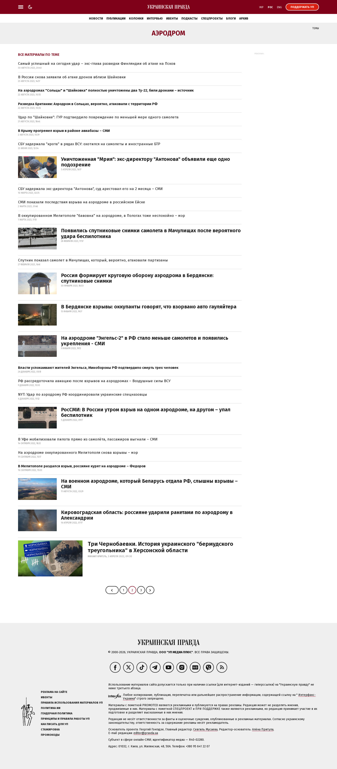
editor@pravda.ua (145, 733)
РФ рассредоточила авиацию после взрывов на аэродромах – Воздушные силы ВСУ (94, 381)
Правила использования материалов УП (72, 702)
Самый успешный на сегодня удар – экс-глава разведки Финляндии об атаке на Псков (96, 63)
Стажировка (50, 729)
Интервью (155, 18)
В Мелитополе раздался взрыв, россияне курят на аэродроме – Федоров (82, 466)
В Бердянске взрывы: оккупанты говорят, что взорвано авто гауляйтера (148, 307)
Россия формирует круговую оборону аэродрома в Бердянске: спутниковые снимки (137, 278)
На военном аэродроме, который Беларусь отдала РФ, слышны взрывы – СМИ (149, 484)
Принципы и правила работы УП (65, 718)
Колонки (136, 18)
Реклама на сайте (54, 692)
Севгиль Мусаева (205, 729)
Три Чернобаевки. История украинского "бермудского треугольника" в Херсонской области (160, 547)
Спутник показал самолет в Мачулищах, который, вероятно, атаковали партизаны (93, 260)
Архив (243, 18)
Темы (315, 28)
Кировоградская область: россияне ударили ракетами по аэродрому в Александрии (147, 515)
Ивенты (172, 18)
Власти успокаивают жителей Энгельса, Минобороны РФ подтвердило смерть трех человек (98, 367)
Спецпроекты (212, 18)
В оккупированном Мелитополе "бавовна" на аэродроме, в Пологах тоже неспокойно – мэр (101, 215)
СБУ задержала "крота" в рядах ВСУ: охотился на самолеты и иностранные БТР (89, 144)
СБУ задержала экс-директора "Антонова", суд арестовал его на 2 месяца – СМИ (90, 189)
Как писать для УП (54, 724)
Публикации (116, 18)
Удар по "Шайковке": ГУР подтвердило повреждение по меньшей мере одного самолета (98, 117)
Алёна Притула (262, 729)
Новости (96, 18)
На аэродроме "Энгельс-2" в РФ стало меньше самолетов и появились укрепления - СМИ (144, 341)
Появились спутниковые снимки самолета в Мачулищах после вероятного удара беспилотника (151, 233)
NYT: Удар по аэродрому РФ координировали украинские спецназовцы (82, 394)
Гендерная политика (56, 713)
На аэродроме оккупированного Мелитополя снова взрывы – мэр (78, 452)
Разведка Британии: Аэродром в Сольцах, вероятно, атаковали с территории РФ (88, 104)
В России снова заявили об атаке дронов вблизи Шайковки (72, 77)
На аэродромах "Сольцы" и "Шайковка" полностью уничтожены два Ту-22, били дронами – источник (106, 90)
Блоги (231, 18)
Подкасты (189, 18)
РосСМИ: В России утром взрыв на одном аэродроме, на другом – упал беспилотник (145, 412)
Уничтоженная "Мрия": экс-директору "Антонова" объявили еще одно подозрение (145, 162)
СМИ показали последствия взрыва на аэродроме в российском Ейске (81, 202)
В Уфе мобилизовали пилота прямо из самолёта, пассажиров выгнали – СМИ (88, 439)
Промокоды (50, 734)
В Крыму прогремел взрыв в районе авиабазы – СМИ (64, 130)
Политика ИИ (50, 708)
